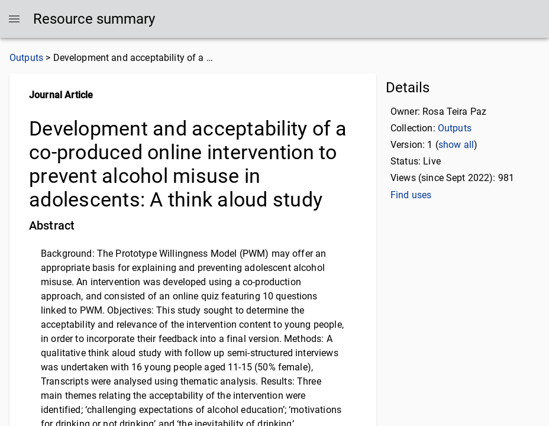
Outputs (24, 58)
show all (451, 145)
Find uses (408, 195)
